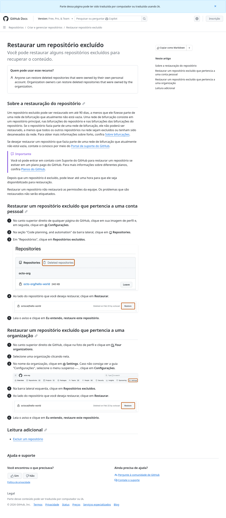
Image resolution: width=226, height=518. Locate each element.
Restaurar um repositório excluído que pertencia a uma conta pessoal (72, 208)
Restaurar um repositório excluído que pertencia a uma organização (65, 333)
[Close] (216, 6)
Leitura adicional (27, 430)
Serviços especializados (97, 504)
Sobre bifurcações (117, 134)
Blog (116, 504)
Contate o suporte (127, 480)
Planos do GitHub (33, 169)
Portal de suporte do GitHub (90, 146)
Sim (15, 475)
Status (66, 504)
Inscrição (214, 18)
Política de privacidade (18, 482)
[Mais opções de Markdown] (189, 48)
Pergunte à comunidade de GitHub (137, 475)
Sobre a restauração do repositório (46, 103)
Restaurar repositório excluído (84, 27)
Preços (76, 504)
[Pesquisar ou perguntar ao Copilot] (111, 19)
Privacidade (52, 504)
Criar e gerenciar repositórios (44, 27)
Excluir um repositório (28, 439)
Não (30, 475)
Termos (38, 504)
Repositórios (16, 27)
